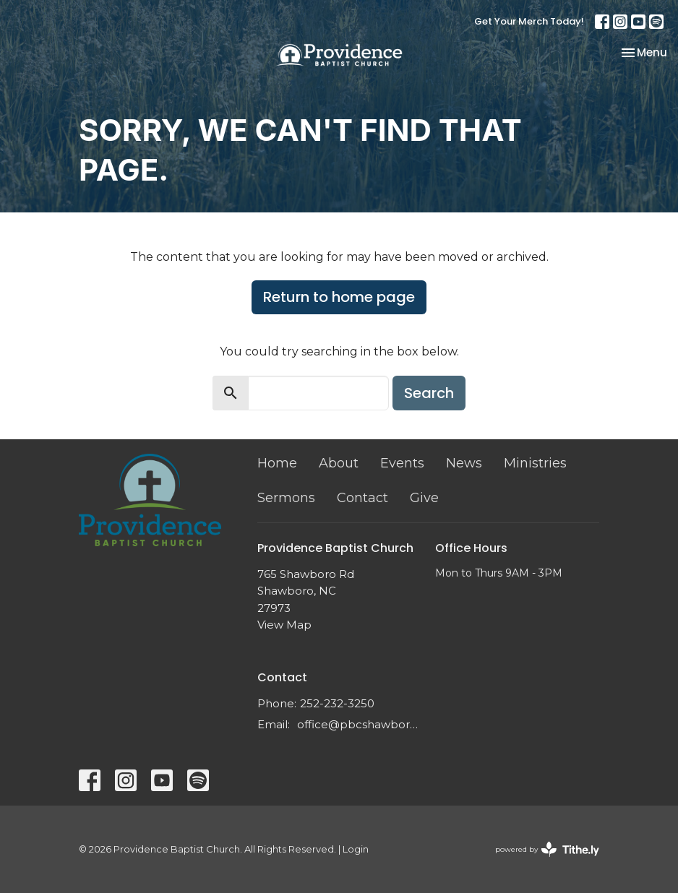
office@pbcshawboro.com (359, 724)
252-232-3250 (337, 703)
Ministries (535, 463)
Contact (362, 498)
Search (429, 393)
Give (424, 498)
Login (356, 849)
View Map (284, 624)
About (339, 463)
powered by (547, 849)
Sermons (286, 498)
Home (277, 463)
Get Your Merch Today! (529, 21)
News (464, 463)
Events (402, 463)
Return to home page (339, 297)
